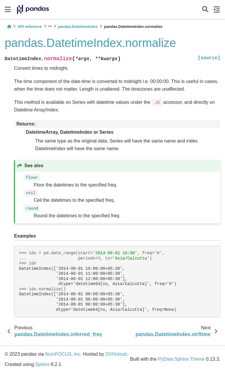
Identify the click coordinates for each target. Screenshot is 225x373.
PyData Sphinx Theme (181, 359)
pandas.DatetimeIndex (78, 26)
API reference (30, 26)
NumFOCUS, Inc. (63, 354)
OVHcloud (116, 354)
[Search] (205, 9)
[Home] (9, 26)
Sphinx (42, 364)
